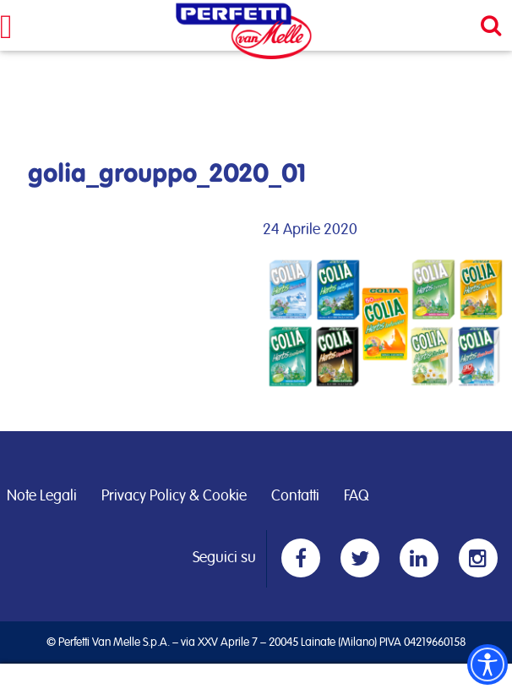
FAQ (356, 496)
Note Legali (42, 496)
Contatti (295, 496)
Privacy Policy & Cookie (174, 496)
